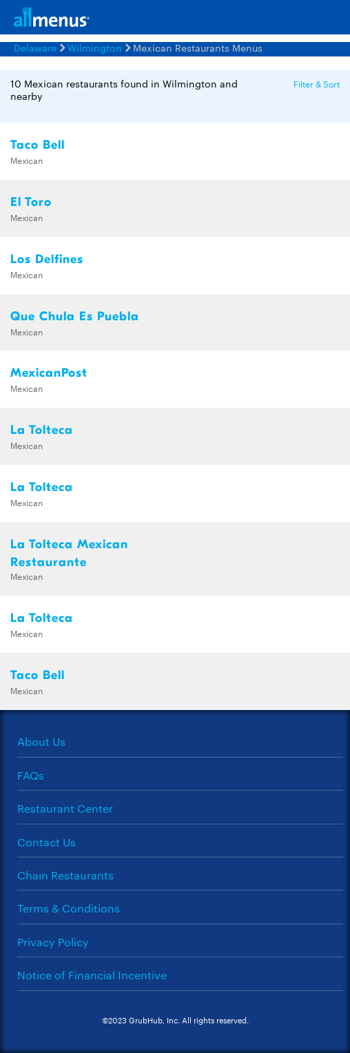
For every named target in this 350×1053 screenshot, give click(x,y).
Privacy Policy (53, 942)
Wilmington (95, 47)
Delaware (35, 47)
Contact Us (46, 842)
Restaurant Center (65, 808)
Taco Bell (37, 145)
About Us (41, 741)
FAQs (30, 775)
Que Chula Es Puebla (74, 316)
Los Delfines (46, 259)
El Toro (31, 202)
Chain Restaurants (65, 875)
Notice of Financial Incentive (92, 975)
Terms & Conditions (68, 908)
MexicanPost (49, 373)
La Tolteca (41, 430)
